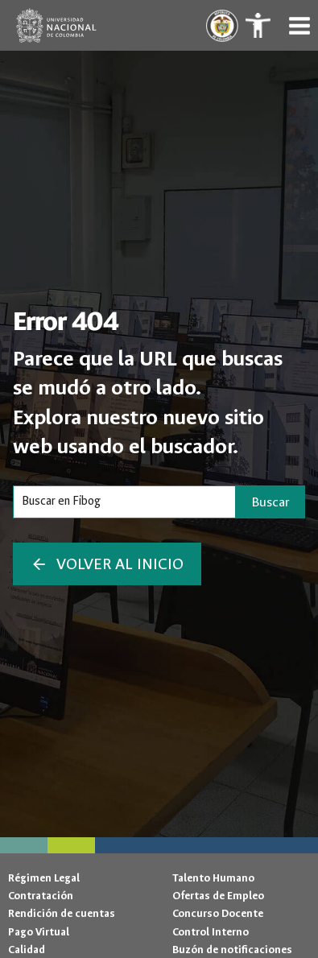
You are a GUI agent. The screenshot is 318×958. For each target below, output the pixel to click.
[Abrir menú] (299, 25)
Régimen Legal (44, 878)
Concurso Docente (217, 913)
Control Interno (210, 932)
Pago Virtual (38, 932)
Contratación (40, 895)
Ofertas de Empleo (218, 895)
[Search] (124, 501)
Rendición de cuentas (61, 913)
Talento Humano (213, 878)
